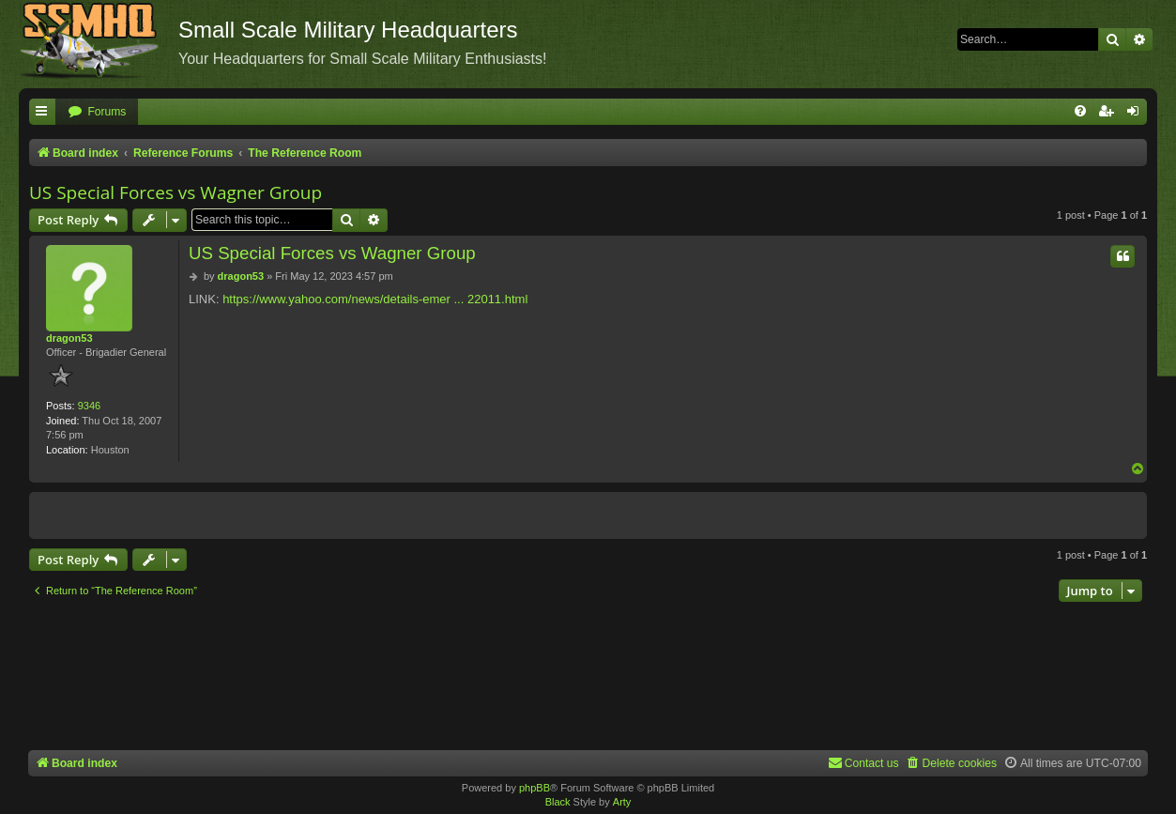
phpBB (534, 787)
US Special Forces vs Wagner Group (175, 192)
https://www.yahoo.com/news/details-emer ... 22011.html (374, 299)
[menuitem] (96, 112)
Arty (622, 801)
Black (558, 801)
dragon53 (69, 338)
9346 (89, 405)
